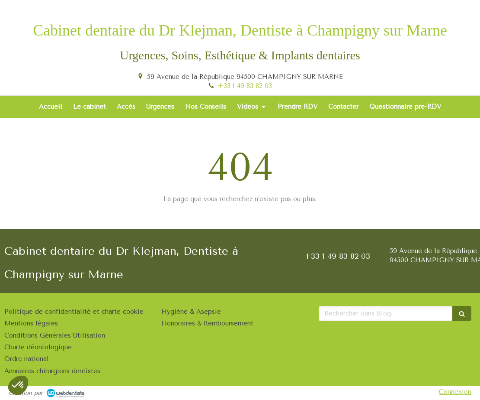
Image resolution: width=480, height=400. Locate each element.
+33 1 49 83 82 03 (245, 86)
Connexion (455, 392)
